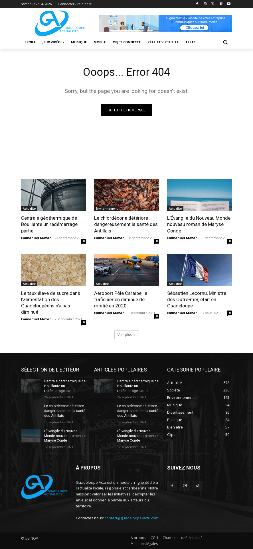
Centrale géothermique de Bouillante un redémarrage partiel (49, 224)
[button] (225, 42)
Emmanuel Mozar (36, 238)
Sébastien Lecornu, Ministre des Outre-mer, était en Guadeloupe (196, 299)
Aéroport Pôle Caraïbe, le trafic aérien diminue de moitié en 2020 (120, 299)
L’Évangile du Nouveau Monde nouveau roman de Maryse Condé (198, 224)
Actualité (29, 209)
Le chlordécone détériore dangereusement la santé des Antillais (126, 224)
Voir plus (127, 334)
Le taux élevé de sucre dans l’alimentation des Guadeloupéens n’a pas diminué (50, 302)
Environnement (107, 209)
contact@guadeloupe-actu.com (131, 518)
